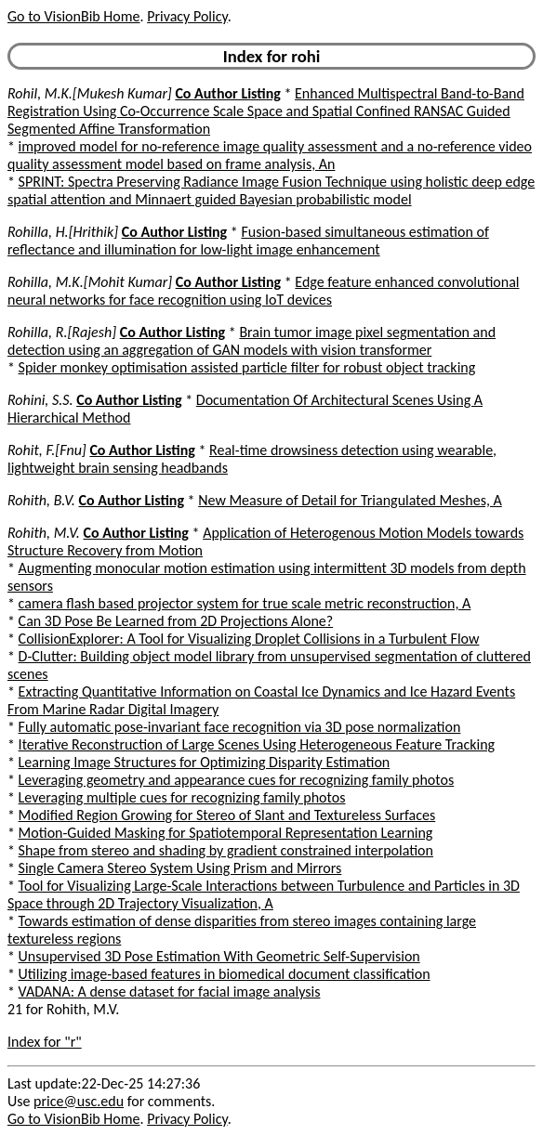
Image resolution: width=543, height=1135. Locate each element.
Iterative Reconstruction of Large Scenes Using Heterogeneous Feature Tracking (257, 744)
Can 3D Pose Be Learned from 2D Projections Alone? (176, 621)
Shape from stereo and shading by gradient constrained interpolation (226, 850)
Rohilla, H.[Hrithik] (62, 232)
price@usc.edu (78, 1101)
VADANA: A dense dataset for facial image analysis (170, 991)
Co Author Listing (227, 93)
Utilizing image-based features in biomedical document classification (224, 974)
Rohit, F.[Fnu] (46, 450)
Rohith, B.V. (41, 500)
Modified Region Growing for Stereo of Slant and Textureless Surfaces (227, 815)
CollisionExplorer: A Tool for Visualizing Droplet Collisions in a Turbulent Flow (249, 638)
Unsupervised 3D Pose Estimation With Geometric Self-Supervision (219, 956)
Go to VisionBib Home (73, 16)
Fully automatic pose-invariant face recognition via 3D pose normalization (240, 727)
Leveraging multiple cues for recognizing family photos (182, 797)
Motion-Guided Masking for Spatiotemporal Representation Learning (226, 832)
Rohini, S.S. (40, 400)
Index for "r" (44, 1041)
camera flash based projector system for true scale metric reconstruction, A (245, 603)
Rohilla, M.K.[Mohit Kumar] (89, 282)
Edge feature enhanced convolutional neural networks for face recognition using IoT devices (263, 290)
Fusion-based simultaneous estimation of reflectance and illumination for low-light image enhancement (248, 240)
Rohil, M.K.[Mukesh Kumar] (89, 93)
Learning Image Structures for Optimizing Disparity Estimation (205, 762)
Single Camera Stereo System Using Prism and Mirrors (180, 868)
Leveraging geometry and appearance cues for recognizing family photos (237, 780)
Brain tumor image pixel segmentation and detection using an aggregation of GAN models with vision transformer (251, 341)
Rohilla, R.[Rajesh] (61, 332)
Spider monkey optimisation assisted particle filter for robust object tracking (247, 367)
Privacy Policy (187, 16)
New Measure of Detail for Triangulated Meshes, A (350, 500)
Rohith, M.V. (43, 532)
